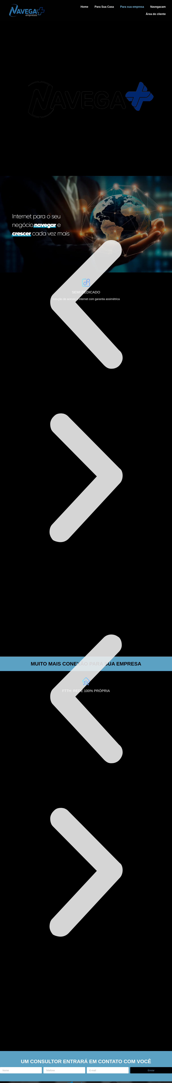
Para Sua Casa (104, 6)
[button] (86, 305)
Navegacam (158, 6)
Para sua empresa (132, 6)
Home (84, 6)
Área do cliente (156, 14)
